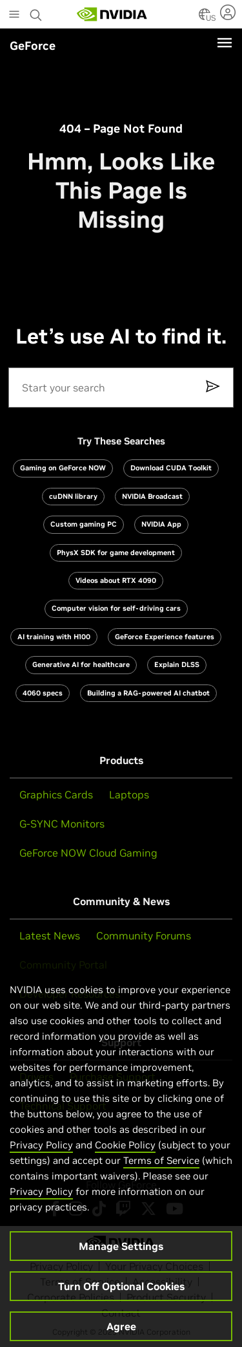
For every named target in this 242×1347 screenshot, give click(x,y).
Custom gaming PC (83, 524)
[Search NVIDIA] (36, 11)
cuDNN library (73, 496)
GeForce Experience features (164, 636)
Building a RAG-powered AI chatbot (148, 692)
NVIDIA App (161, 524)
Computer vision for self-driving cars (116, 608)
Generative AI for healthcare (81, 664)
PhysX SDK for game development (116, 552)
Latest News (49, 935)
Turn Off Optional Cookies (121, 1297)
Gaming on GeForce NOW (63, 467)
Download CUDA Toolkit (171, 467)
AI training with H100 (53, 636)
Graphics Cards (56, 794)
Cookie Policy (125, 1156)
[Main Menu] (14, 15)
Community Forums (143, 935)
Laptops (129, 794)
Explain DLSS (176, 664)
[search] (121, 387)
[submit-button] (217, 387)
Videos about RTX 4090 (116, 580)
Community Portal (63, 964)
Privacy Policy (41, 1156)
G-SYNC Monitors (62, 823)
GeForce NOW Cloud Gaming (88, 852)
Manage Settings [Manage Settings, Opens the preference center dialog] (121, 1257)
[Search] (109, 387)
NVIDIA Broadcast (152, 496)
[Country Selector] (204, 18)
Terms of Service (161, 1172)
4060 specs (43, 692)
